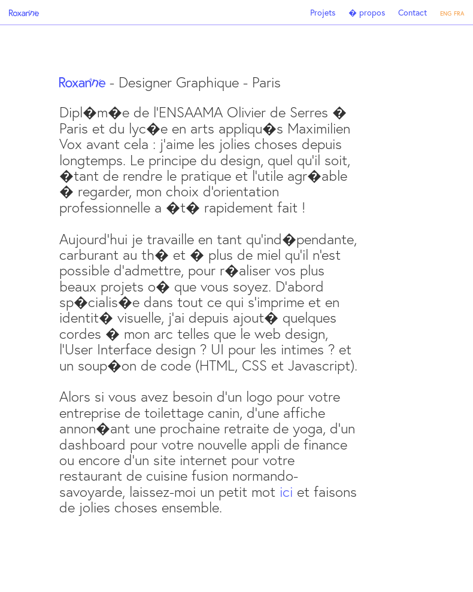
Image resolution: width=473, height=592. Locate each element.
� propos (366, 12)
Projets (322, 12)
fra (459, 12)
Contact (412, 12)
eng (445, 12)
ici (286, 491)
